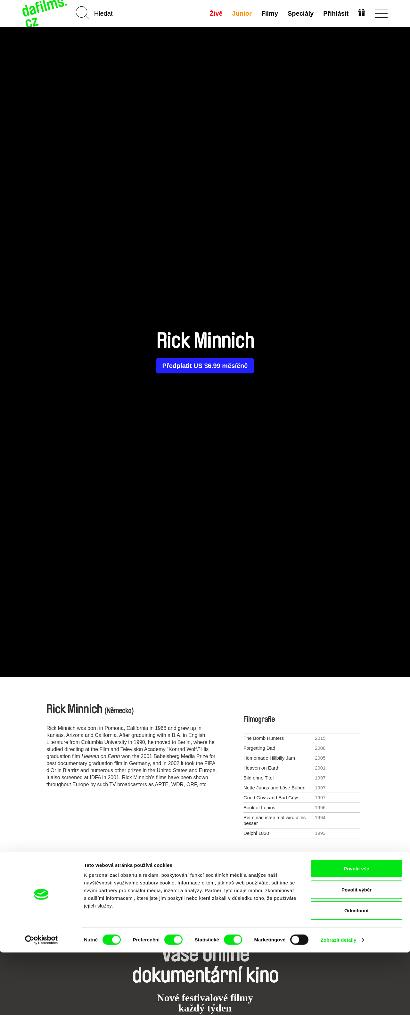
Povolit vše (356, 931)
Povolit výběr (356, 952)
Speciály (300, 13)
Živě (215, 13)
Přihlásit (335, 13)
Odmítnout (356, 973)
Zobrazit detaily (339, 1002)
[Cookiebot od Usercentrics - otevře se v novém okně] (41, 1002)
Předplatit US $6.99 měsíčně (205, 365)
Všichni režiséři (205, 865)
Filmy (268, 13)
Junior (241, 13)
